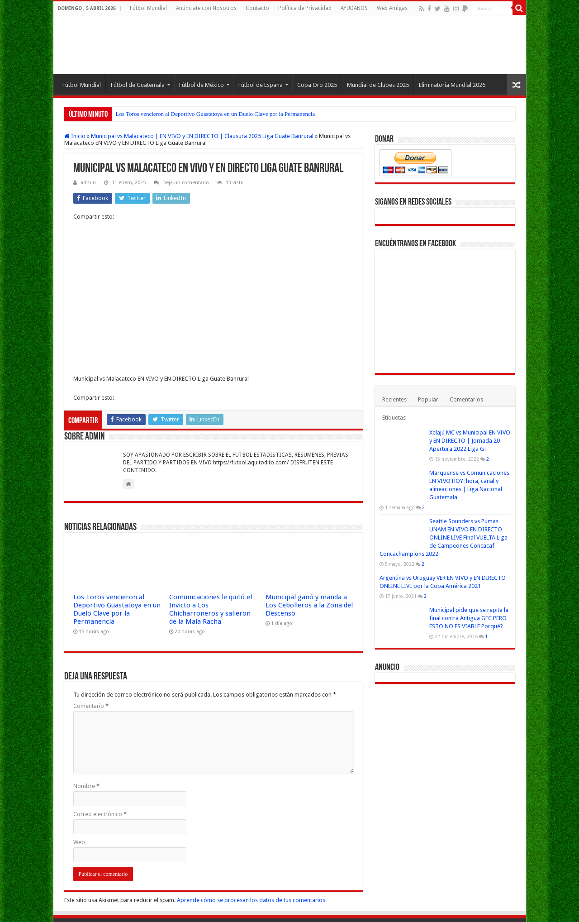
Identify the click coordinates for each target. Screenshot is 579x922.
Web (79, 797)
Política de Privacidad (305, 8)
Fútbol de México (201, 84)
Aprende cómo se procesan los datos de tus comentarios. (252, 855)
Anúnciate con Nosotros (206, 8)
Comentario (91, 661)
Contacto (257, 8)
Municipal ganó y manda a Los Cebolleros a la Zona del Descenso (309, 561)
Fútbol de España (260, 84)
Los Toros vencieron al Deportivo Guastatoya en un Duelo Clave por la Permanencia (215, 113)
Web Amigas (392, 8)
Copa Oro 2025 (317, 84)
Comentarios (466, 399)
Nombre (86, 741)
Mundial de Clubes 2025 (378, 84)
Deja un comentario (185, 183)
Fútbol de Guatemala (138, 84)
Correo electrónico (100, 769)
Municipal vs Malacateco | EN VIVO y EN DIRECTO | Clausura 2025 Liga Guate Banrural (202, 136)
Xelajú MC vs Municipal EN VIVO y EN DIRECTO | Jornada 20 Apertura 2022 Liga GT (469, 440)
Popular (428, 399)
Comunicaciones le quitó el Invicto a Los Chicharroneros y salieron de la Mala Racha (210, 565)
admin (88, 183)
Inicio (74, 136)
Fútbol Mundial (148, 8)
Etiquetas (394, 417)
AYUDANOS (354, 8)
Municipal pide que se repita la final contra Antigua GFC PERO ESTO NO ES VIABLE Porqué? (468, 618)
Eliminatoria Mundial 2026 (452, 84)
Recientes (394, 399)
